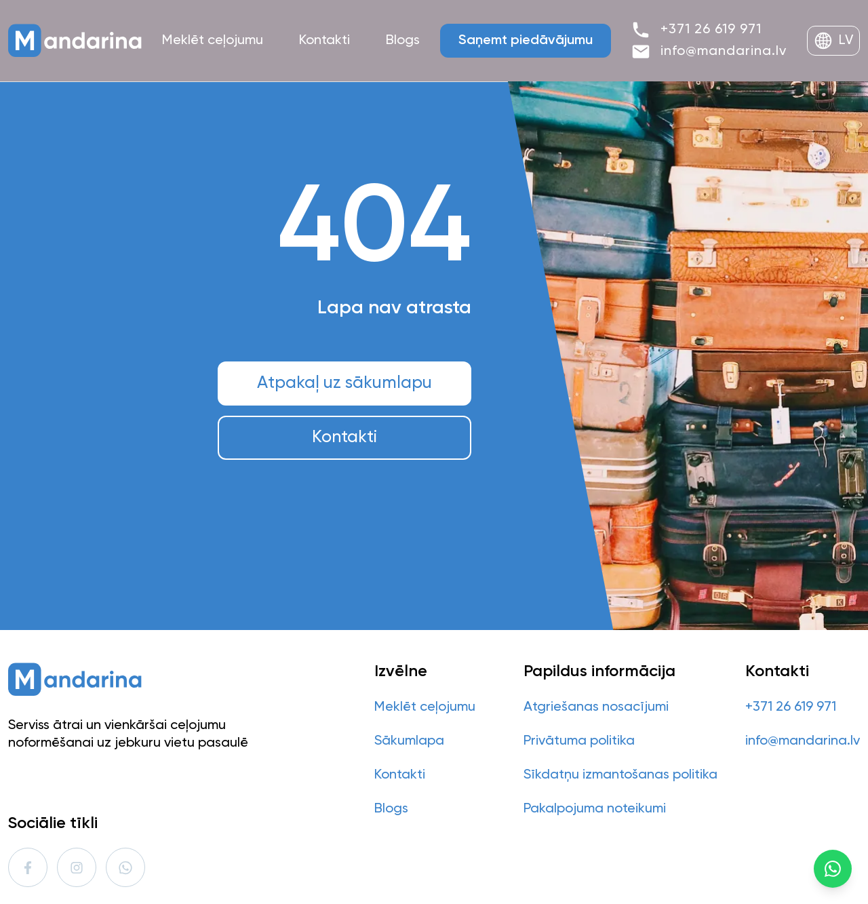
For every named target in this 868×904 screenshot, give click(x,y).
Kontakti (344, 437)
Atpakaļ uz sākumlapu (344, 383)
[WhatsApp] (833, 869)
